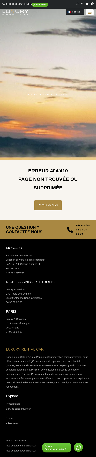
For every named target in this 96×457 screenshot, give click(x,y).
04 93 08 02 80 (81, 231)
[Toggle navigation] (90, 12)
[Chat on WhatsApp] (40, 5)
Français (73, 12)
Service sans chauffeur (18, 408)
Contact (10, 418)
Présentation (13, 403)
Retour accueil (48, 205)
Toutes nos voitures (16, 440)
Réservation (12, 423)
